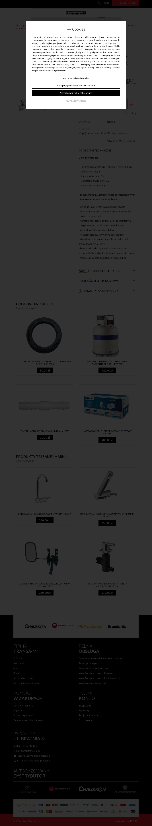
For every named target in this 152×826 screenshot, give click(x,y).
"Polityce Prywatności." (55, 70)
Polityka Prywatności (76, 101)
